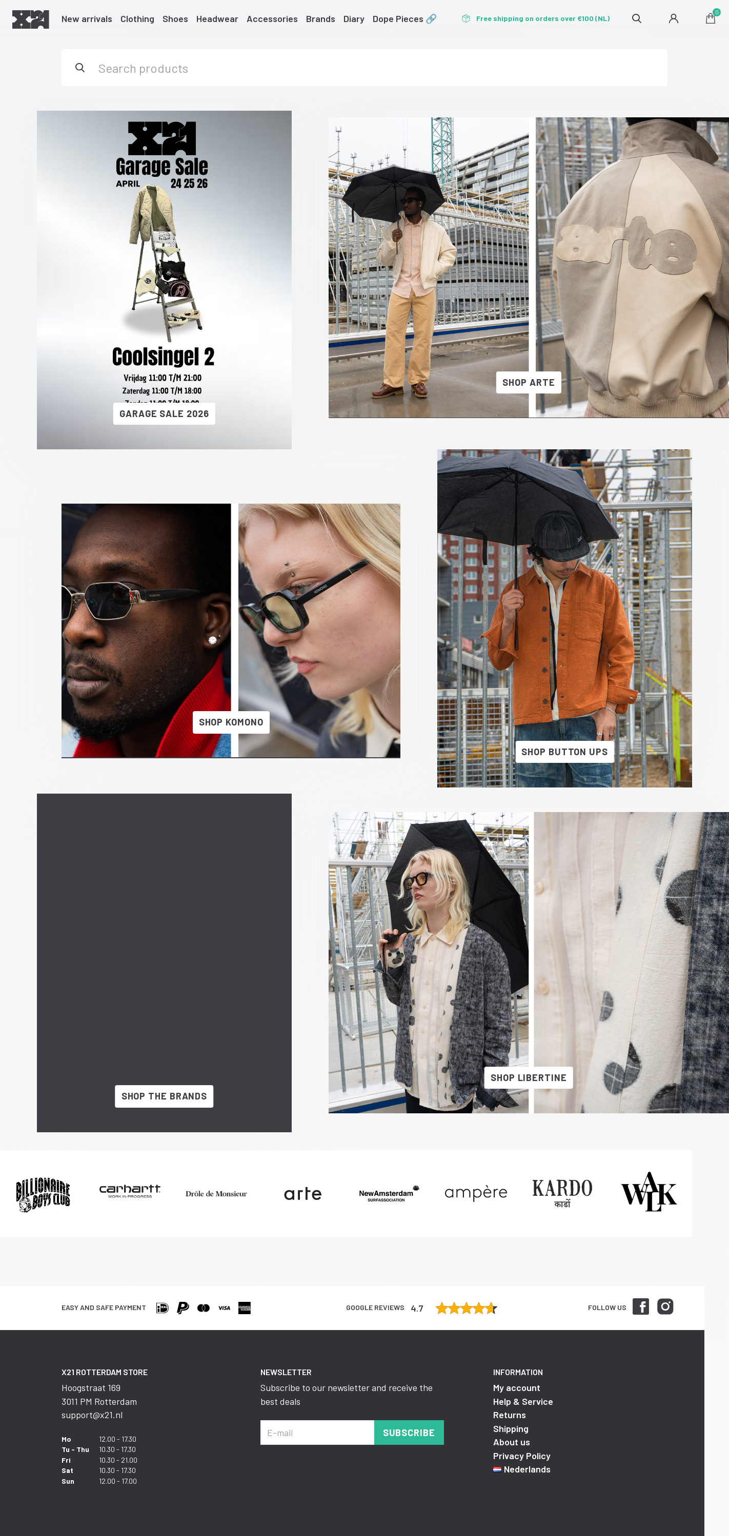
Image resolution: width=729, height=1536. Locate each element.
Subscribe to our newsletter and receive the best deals (346, 1394)
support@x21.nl (92, 1414)
